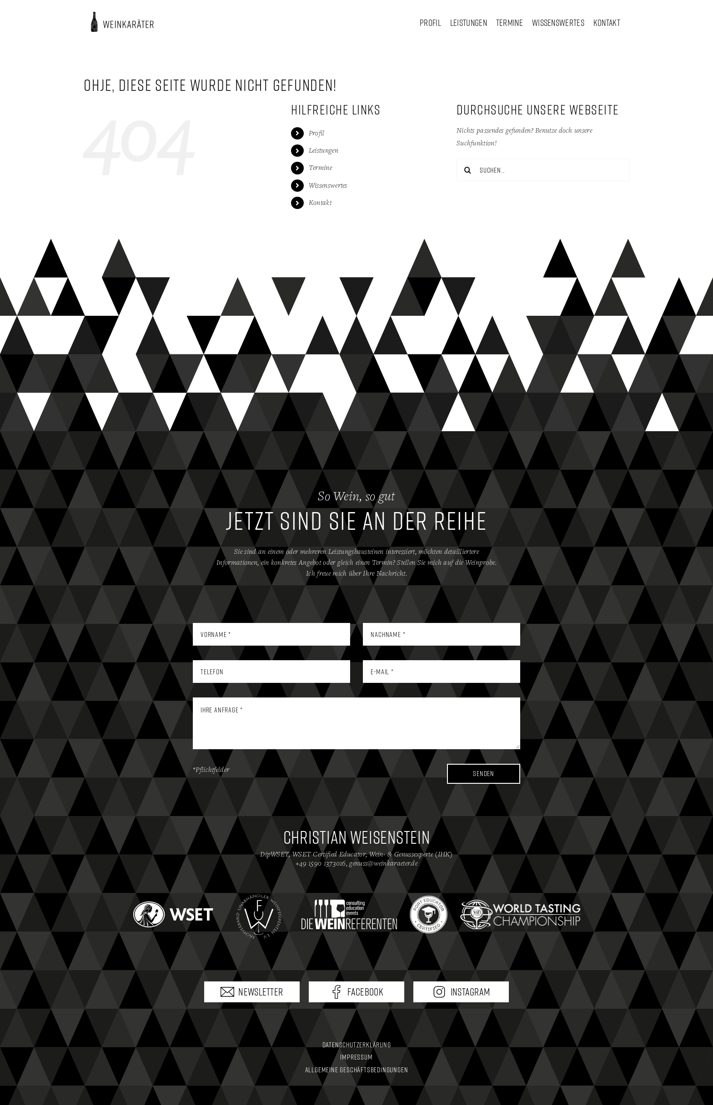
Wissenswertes (328, 185)
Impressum (356, 1056)
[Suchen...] (543, 170)
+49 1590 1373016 (321, 863)
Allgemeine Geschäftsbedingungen (356, 1069)
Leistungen (323, 150)
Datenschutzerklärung (356, 1044)
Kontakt (320, 203)
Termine (320, 168)
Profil (317, 133)
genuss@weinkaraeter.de (383, 863)
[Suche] (468, 170)
